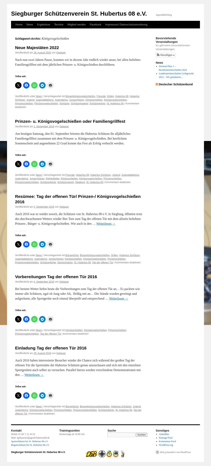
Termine (58, 24)
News (30, 24)
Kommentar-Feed (167, 441)
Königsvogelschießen (115, 100)
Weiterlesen (105, 223)
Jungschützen (76, 100)
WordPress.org (166, 445)
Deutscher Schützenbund (176, 84)
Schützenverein (65, 182)
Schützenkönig (97, 103)
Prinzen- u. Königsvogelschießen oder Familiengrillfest (70, 121)
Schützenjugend (79, 103)
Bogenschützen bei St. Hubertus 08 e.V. (30, 445)
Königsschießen (93, 100)
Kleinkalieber (52, 178)
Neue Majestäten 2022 (37, 47)
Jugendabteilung (44, 100)
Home (19, 24)
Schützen (64, 103)
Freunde (101, 96)
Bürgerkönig (72, 255)
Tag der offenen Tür (102, 262)
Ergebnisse (43, 24)
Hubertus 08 (121, 96)
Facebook (95, 24)
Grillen (110, 96)
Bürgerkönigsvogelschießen (80, 96)
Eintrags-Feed (165, 437)
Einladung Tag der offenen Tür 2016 (51, 348)
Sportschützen (65, 262)
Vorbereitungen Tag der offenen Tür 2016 (56, 276)
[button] (166, 55)
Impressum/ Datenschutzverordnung (126, 24)
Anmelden (164, 434)
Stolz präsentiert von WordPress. (175, 452)
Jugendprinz (61, 100)
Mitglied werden (77, 24)
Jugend (30, 100)
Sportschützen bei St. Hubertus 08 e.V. (29, 441)
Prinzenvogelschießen (46, 103)
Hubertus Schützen (100, 175)
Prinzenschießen (24, 103)
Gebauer (61, 52)
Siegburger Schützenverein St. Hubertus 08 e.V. (79, 13)
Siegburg (80, 182)
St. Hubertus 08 (115, 103)
